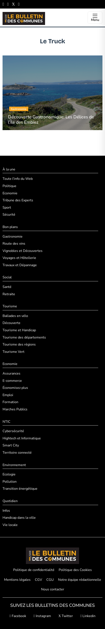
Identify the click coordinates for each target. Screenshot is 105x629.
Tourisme (10, 306)
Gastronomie (13, 236)
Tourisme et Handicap (19, 330)
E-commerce (12, 380)
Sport (7, 207)
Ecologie (9, 474)
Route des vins (14, 243)
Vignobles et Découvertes (23, 250)
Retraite (9, 294)
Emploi (8, 395)
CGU (50, 579)
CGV (38, 579)
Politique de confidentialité (33, 570)
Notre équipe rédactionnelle (79, 579)
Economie (10, 193)
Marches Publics (15, 409)
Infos (6, 510)
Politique (9, 186)
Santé (7, 287)
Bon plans (10, 227)
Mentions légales (17, 579)
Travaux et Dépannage (20, 265)
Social (7, 277)
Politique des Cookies (75, 570)
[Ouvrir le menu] (95, 18)
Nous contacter (52, 589)
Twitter (65, 616)
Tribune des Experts (18, 200)
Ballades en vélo (15, 316)
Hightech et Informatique (22, 438)
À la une (9, 169)
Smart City (11, 445)
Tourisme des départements (24, 337)
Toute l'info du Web (18, 178)
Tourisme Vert (13, 351)
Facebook (18, 616)
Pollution (10, 481)
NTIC (6, 421)
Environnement (14, 465)
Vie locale (10, 525)
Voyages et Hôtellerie (19, 258)
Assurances (11, 373)
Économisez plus (15, 387)
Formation (10, 402)
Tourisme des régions (19, 344)
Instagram (42, 616)
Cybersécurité (13, 431)
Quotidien (10, 501)
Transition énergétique (20, 488)
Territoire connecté (17, 452)
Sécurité (9, 214)
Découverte (11, 323)
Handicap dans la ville (19, 517)
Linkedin (87, 616)
